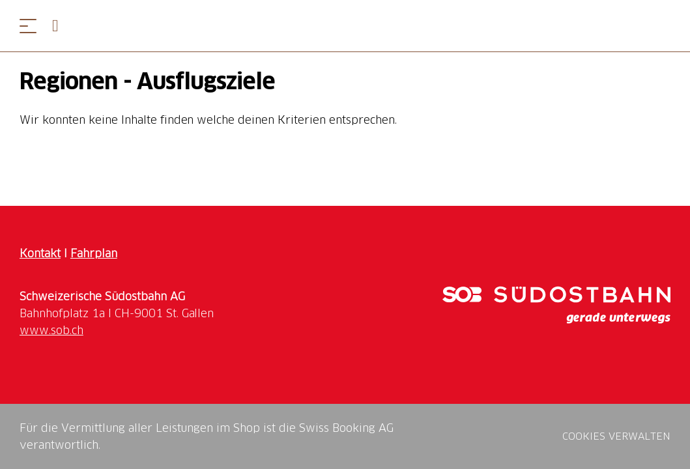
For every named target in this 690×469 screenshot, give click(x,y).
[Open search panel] (60, 25)
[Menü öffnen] (28, 25)
